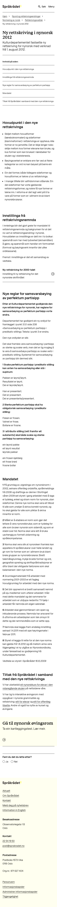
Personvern (9, 881)
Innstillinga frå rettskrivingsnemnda (18, 77)
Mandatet (7, 93)
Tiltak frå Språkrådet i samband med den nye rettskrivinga (28, 101)
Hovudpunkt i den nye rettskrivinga (18, 69)
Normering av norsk (11, 20)
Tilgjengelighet (10, 896)
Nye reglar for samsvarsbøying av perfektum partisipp (26, 85)
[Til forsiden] (12, 6)
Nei (15, 761)
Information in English (14, 810)
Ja (7, 761)
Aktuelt (6, 790)
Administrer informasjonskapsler (20, 891)
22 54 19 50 (9, 841)
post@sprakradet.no (13, 845)
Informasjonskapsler (13, 886)
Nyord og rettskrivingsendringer (26, 16)
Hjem (5, 16)
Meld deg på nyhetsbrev (16, 805)
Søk (42, 6)
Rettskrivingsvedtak (34, 20)
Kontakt (7, 800)
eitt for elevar (22, 701)
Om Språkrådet (11, 795)
